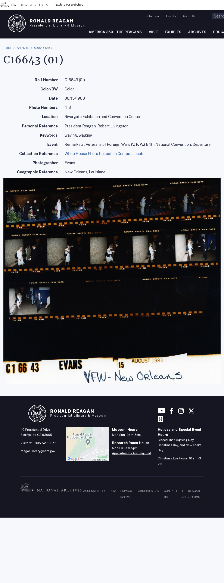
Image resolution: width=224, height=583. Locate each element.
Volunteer (152, 16)
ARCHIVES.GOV (149, 491)
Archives (22, 47)
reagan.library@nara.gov (38, 451)
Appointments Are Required (131, 453)
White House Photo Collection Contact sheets (104, 153)
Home (7, 47)
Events (171, 16)
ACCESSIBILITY (94, 491)
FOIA (112, 491)
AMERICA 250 (101, 32)
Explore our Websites (69, 4)
